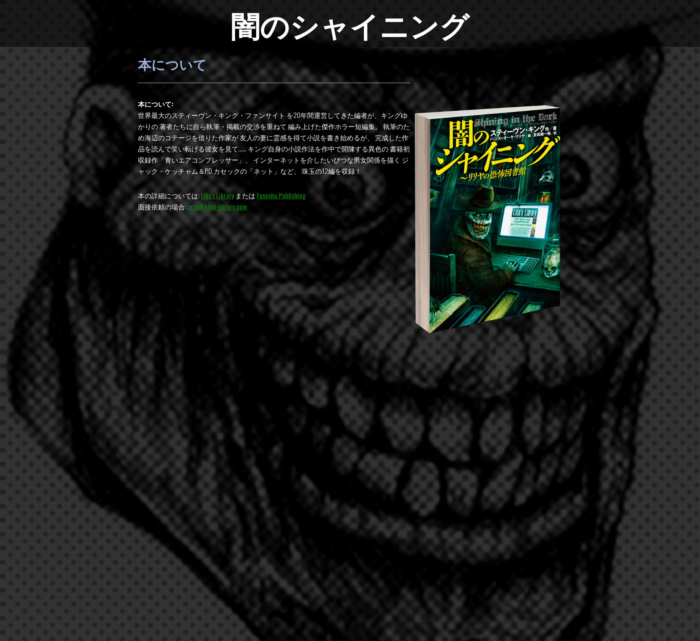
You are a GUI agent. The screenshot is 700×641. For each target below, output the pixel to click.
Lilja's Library (217, 195)
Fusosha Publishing (281, 195)
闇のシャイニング (350, 24)
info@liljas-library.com (217, 206)
